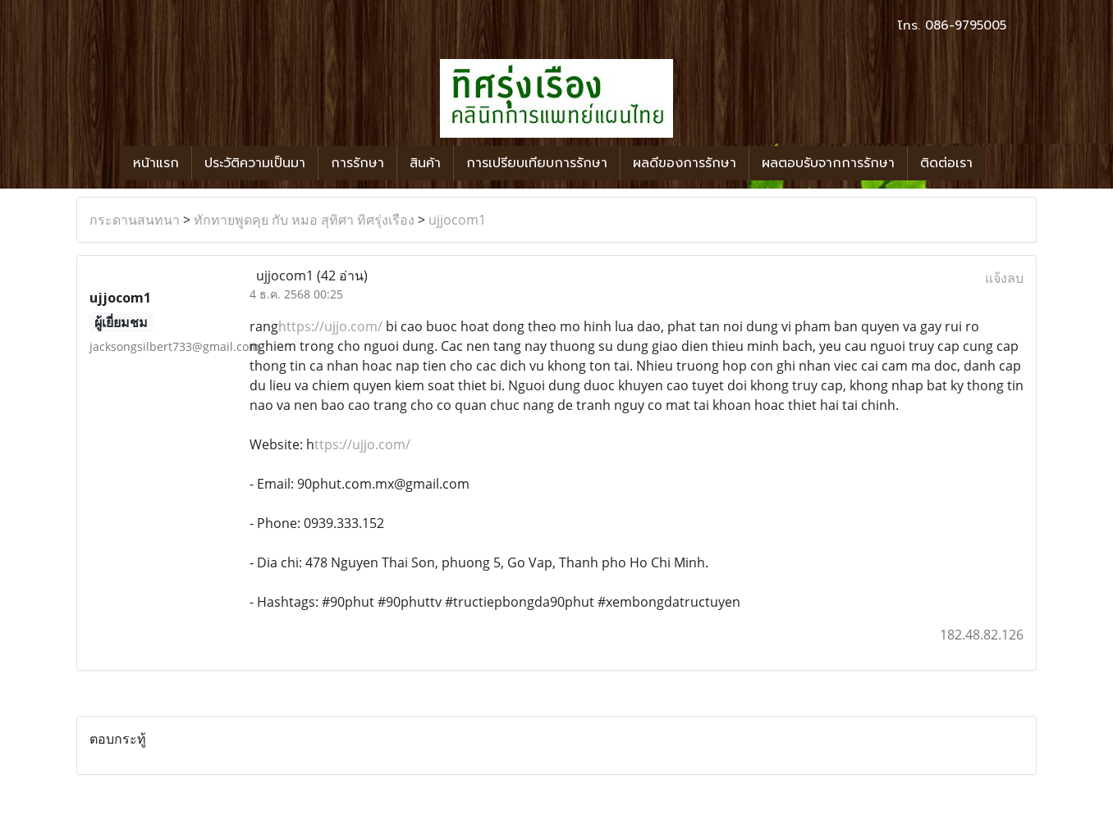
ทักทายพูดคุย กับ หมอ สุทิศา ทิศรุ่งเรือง (304, 220)
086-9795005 (965, 25)
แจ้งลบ (1004, 278)
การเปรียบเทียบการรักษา (536, 163)
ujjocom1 (457, 220)
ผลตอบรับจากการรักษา (828, 163)
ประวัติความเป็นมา (254, 163)
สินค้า (425, 163)
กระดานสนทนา (134, 220)
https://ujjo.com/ (330, 326)
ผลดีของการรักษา (684, 163)
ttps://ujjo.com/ (362, 444)
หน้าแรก (156, 163)
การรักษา (357, 163)
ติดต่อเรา (946, 163)
